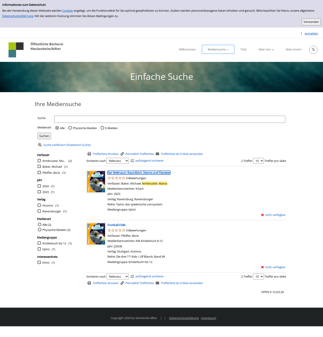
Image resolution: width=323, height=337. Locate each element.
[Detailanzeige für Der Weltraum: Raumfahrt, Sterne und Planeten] (138, 173)
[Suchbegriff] (169, 119)
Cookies (67, 11)
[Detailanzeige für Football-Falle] (116, 225)
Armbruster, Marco (54, 161)
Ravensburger (51, 211)
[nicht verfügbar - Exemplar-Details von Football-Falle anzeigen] (273, 267)
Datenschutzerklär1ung (17, 16)
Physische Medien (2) (56, 230)
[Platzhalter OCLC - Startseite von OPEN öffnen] (36, 50)
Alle (62, 128)
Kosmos (47, 205)
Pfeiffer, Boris (51, 173)
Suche (41, 118)
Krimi (45, 263)
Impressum (208, 318)
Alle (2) (46, 225)
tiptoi (46, 249)
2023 (45, 192)
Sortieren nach (96, 161)
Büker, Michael (52, 167)
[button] (313, 50)
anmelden (311, 33)
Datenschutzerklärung (184, 318)
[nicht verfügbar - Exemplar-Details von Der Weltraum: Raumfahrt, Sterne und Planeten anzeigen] (273, 214)
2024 (45, 186)
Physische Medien (85, 128)
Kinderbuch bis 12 (54, 243)
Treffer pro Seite (275, 161)
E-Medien (111, 128)
